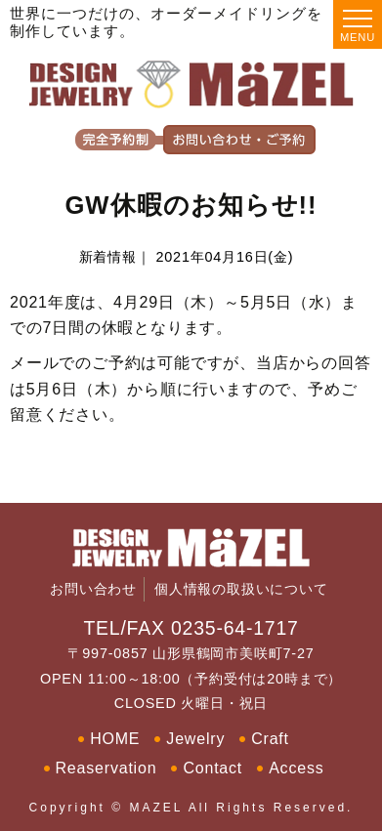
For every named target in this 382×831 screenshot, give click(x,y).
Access (296, 768)
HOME (115, 738)
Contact (212, 768)
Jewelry (195, 738)
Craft (270, 738)
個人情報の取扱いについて (241, 589)
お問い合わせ (93, 589)
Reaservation (106, 768)
